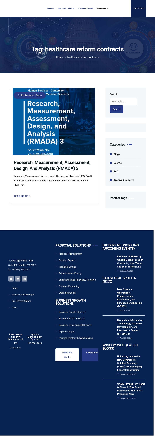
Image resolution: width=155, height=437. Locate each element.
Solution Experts (67, 260)
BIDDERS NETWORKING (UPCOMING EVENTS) (120, 247)
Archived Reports (124, 179)
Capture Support (67, 331)
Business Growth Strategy (72, 312)
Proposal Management (70, 253)
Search (114, 94)
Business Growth (85, 9)
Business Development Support (75, 325)
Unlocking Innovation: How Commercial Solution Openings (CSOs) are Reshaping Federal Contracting (129, 363)
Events (118, 162)
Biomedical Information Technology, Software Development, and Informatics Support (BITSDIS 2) (130, 327)
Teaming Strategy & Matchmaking (76, 338)
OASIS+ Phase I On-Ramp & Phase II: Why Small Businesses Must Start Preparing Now (131, 388)
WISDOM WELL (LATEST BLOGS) (120, 346)
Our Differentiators (21, 301)
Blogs (117, 154)
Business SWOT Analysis (72, 318)
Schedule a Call (93, 353)
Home (15, 288)
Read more (21, 196)
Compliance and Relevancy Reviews (77, 279)
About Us (51, 9)
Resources (101, 9)
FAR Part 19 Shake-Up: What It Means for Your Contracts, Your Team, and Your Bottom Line (130, 261)
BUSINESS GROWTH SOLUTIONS (70, 302)
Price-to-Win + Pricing (70, 273)
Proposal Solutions (66, 9)
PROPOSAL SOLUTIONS (73, 245)
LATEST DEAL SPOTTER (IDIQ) (119, 279)
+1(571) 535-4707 (19, 269)
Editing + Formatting (69, 286)
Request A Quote (67, 355)
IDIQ (116, 171)
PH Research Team (31, 95)
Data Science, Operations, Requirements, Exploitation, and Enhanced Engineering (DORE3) (129, 298)
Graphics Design (67, 292)
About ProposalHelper (23, 294)
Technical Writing (67, 266)
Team (14, 307)
